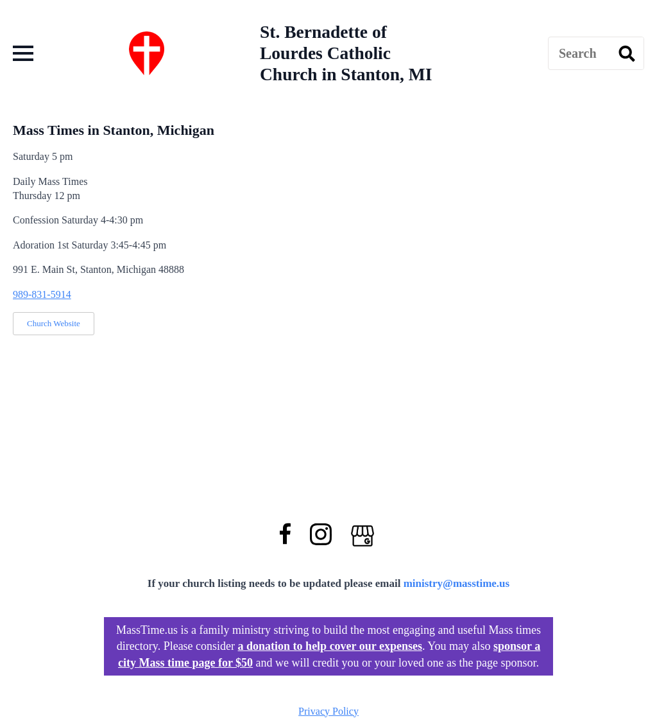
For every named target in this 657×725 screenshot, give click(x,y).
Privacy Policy (328, 711)
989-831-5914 (42, 294)
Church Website (53, 323)
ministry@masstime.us (457, 583)
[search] (627, 54)
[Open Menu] (23, 53)
